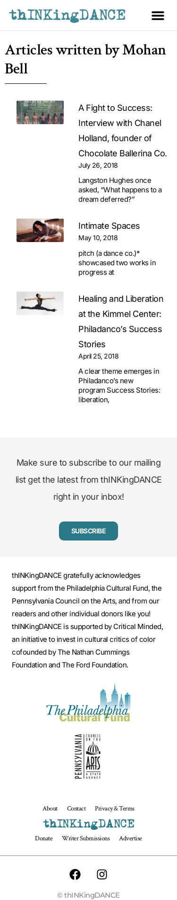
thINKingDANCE (67, 15)
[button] (158, 15)
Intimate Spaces (109, 226)
